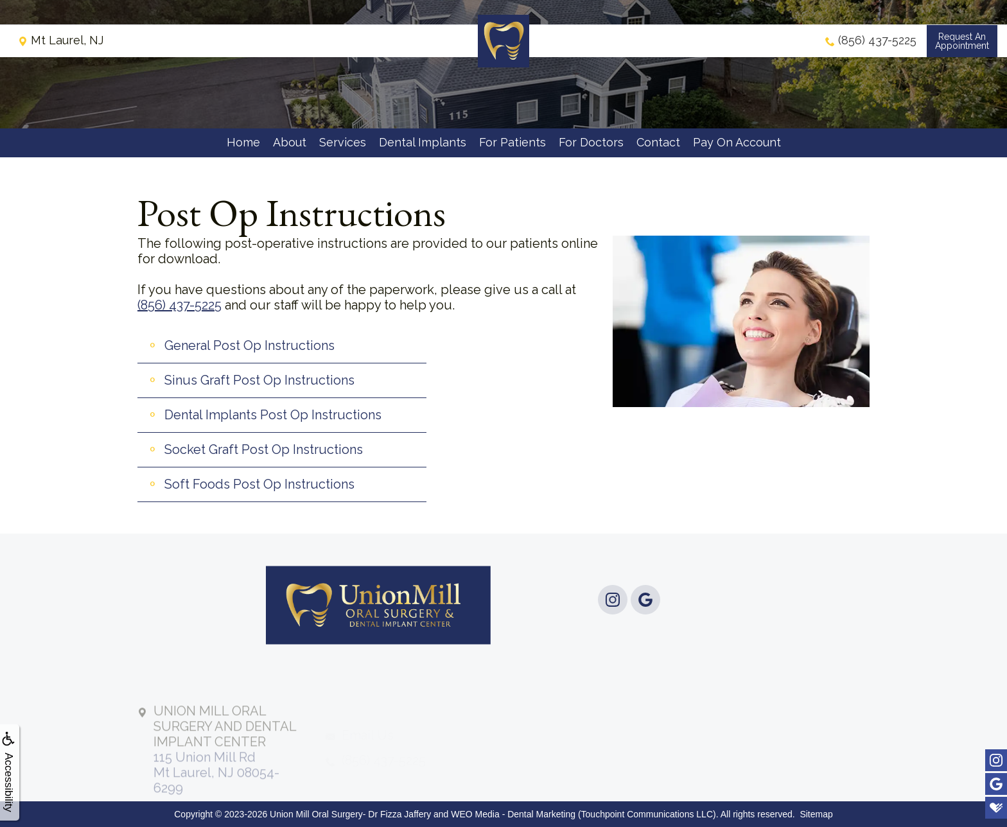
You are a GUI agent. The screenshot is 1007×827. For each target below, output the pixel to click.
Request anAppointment (962, 42)
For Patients (512, 142)
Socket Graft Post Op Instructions (263, 449)
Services (342, 142)
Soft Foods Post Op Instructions (259, 484)
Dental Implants (422, 142)
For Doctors (591, 142)
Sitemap (816, 814)
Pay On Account (737, 142)
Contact (658, 142)
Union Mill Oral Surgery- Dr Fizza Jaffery (350, 814)
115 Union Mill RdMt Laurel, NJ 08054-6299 (224, 770)
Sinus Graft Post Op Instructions (259, 380)
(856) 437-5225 (179, 305)
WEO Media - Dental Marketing (513, 814)
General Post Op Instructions (249, 345)
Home (243, 142)
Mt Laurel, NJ (60, 41)
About (289, 142)
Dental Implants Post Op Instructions (272, 414)
